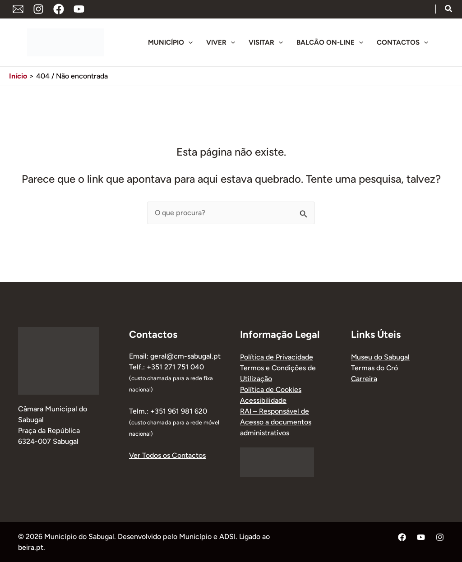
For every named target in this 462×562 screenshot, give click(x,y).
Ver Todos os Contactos (167, 455)
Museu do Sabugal (380, 357)
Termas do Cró (374, 368)
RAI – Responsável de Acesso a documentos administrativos (275, 422)
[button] (449, 10)
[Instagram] (38, 9)
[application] (188, 42)
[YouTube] (79, 9)
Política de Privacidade (276, 357)
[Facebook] (59, 9)
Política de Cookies (271, 389)
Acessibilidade (263, 400)
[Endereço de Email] (18, 9)
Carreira (364, 378)
